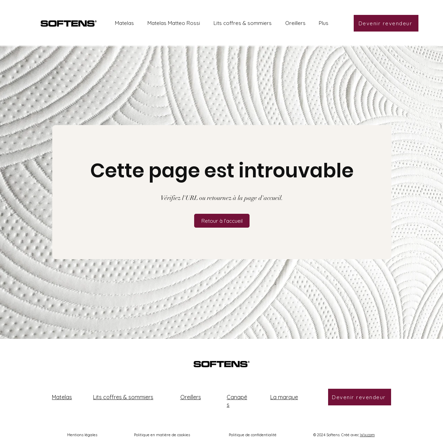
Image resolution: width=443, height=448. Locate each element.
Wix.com (367, 434)
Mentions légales (82, 434)
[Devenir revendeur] (386, 23)
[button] (222, 221)
